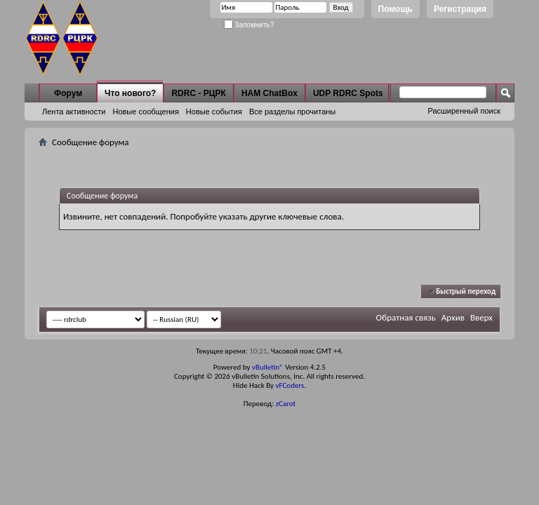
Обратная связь (406, 317)
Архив (453, 317)
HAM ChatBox (269, 93)
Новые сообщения (145, 111)
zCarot (286, 403)
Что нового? (130, 93)
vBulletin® (268, 367)
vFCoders (290, 385)
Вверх (481, 317)
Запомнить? (249, 25)
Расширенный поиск (463, 111)
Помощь (395, 9)
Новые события (214, 111)
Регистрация (460, 9)
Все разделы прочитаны (292, 111)
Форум (68, 93)
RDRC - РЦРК (198, 93)
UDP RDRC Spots (348, 93)
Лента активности (73, 111)
